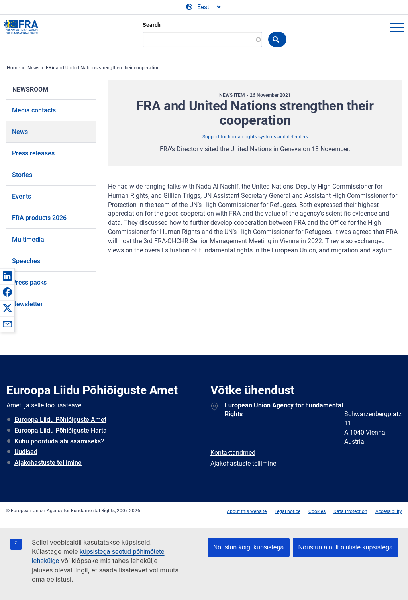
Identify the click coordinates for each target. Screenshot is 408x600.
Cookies (317, 511)
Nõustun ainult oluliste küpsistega (345, 547)
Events (21, 196)
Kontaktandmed (232, 452)
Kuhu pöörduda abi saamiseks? (59, 441)
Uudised (25, 452)
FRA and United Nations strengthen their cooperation (103, 68)
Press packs (29, 282)
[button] (7, 276)
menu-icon (396, 27)
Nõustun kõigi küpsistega (248, 547)
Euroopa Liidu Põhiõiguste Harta (60, 430)
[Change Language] (204, 7)
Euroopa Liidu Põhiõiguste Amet (60, 419)
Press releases (33, 153)
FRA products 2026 (39, 218)
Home (13, 68)
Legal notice (287, 511)
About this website (247, 511)
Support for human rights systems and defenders (255, 137)
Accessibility (388, 511)
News (33, 68)
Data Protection (350, 511)
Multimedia (28, 239)
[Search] (202, 39)
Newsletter (27, 304)
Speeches (26, 261)
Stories (22, 175)
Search (152, 25)
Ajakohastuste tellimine (48, 462)
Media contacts (34, 110)
